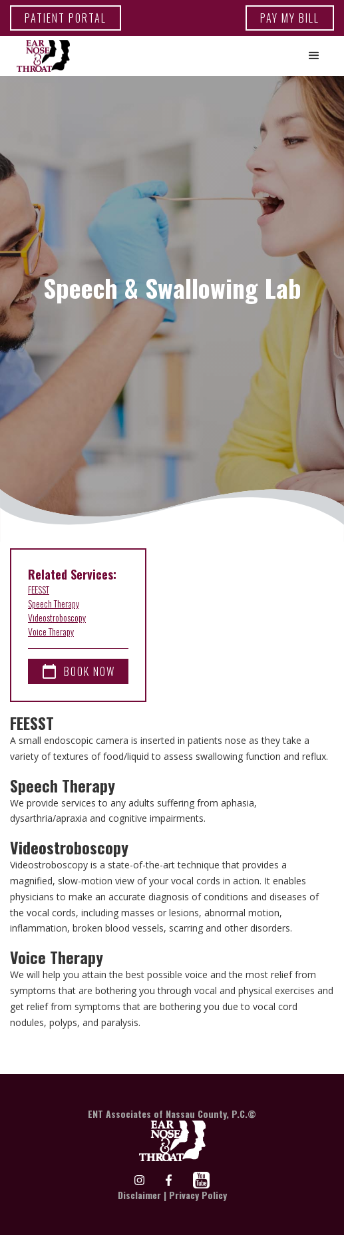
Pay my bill (289, 18)
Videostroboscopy (57, 617)
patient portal (65, 18)
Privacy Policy (198, 1195)
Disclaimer (139, 1195)
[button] (314, 56)
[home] (40, 56)
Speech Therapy (53, 603)
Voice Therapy (51, 631)
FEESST (38, 589)
